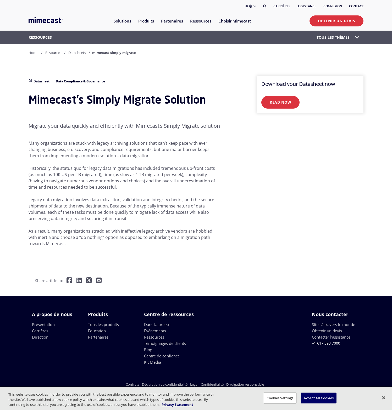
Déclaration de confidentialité (164, 384)
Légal (194, 384)
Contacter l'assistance (331, 337)
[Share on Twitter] (89, 281)
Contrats (132, 384)
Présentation (43, 324)
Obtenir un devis (336, 20)
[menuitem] (122, 24)
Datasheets (77, 52)
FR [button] (250, 6)
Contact (356, 6)
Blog (148, 349)
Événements (155, 330)
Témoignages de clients (165, 343)
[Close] (383, 397)
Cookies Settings (280, 397)
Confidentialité (212, 384)
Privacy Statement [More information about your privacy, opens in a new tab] (177, 404)
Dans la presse (157, 324)
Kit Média (152, 362)
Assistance (306, 6)
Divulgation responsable (245, 384)
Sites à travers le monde (333, 324)
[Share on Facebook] (69, 281)
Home (33, 52)
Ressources (154, 337)
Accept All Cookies (319, 397)
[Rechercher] (264, 6)
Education (97, 330)
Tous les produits (103, 324)
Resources (53, 52)
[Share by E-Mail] (99, 281)
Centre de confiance (162, 355)
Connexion (332, 6)
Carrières (281, 6)
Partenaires (98, 337)
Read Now (280, 102)
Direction (40, 337)
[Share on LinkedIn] (79, 281)
